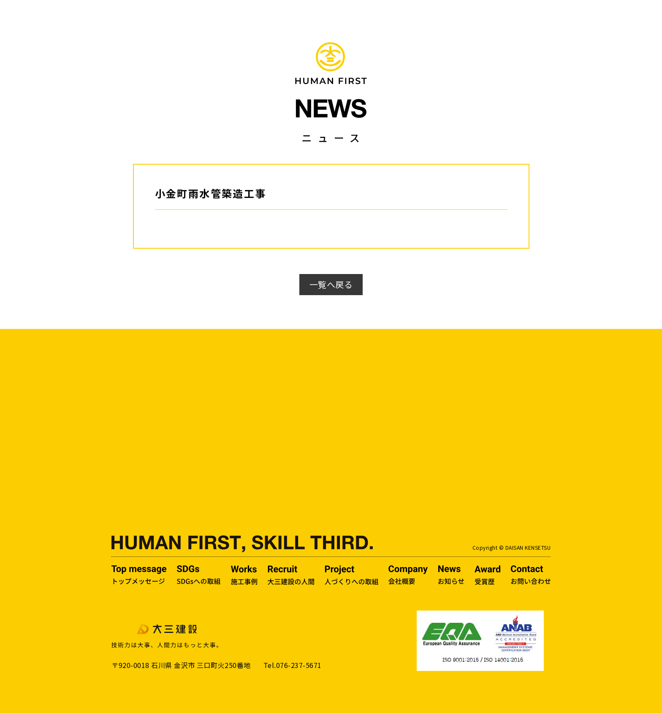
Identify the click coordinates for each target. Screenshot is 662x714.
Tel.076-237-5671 (292, 665)
